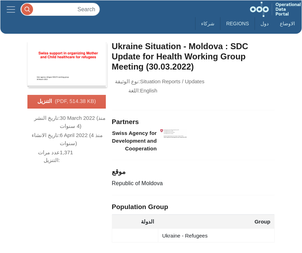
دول (265, 23)
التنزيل (66, 101)
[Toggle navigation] (10, 9)
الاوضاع (287, 23)
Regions (237, 23)
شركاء (207, 23)
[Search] (60, 9)
